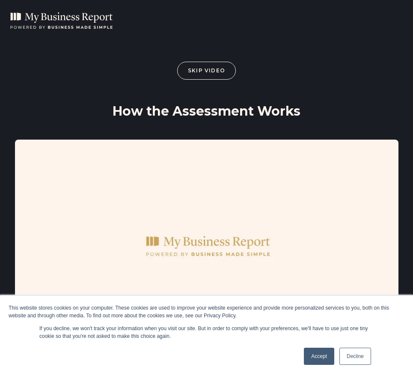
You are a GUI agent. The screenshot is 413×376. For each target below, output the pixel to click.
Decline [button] (355, 356)
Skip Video (206, 70)
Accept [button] (319, 356)
